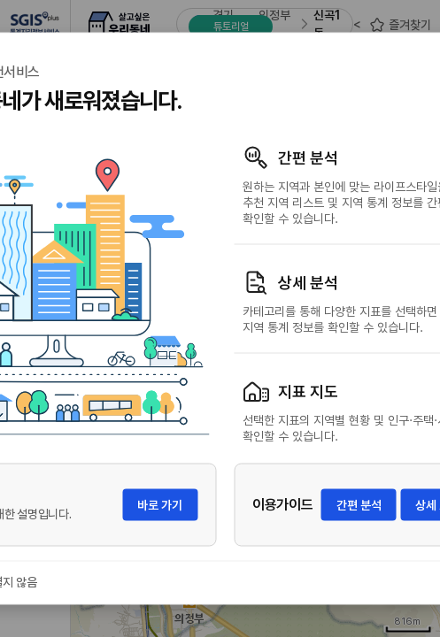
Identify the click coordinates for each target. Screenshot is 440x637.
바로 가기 (159, 505)
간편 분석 (359, 505)
